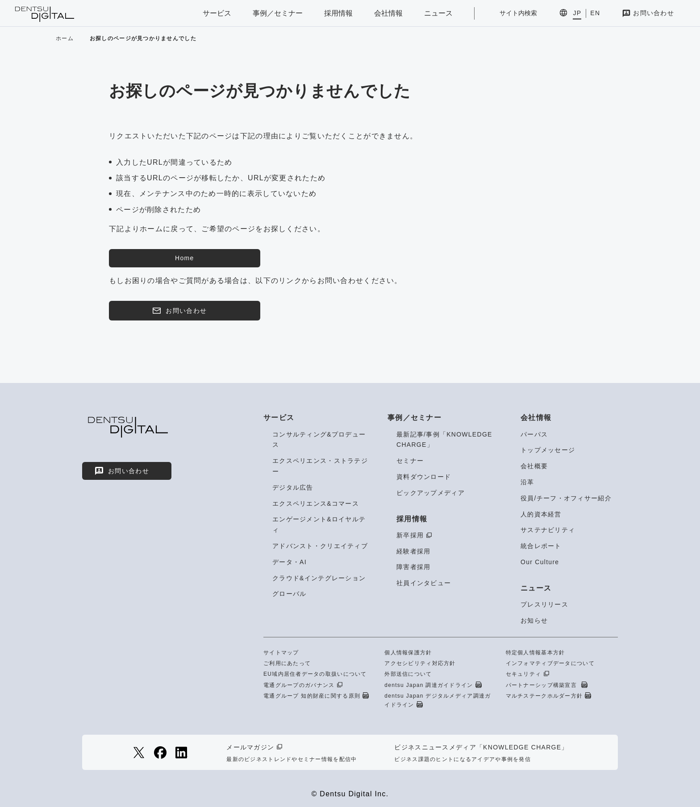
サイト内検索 (518, 13)
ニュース (438, 13)
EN (595, 13)
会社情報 (388, 13)
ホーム (65, 38)
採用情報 (338, 13)
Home (184, 258)
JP (577, 13)
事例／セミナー (278, 13)
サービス (217, 13)
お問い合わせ (653, 13)
